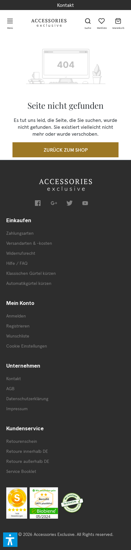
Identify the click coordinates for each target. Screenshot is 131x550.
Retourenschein (21, 441)
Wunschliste (17, 336)
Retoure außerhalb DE (27, 461)
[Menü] (10, 22)
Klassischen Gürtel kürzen (31, 273)
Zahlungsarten (20, 233)
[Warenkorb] (118, 22)
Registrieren (18, 326)
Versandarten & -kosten (29, 243)
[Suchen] (88, 22)
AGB (10, 388)
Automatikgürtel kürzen (28, 283)
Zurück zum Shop (66, 150)
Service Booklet (21, 471)
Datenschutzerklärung (27, 398)
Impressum (17, 408)
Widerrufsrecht (20, 253)
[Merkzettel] (102, 22)
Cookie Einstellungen (26, 346)
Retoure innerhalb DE (27, 451)
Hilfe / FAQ (16, 263)
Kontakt (65, 5)
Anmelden (16, 316)
